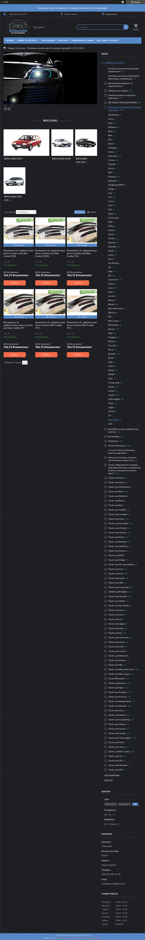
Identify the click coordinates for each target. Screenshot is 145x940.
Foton (111, 201)
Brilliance (112, 127)
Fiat (110, 197)
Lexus (111, 288)
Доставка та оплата (107, 40)
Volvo (110, 403)
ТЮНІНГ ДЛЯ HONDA (117, 592)
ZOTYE (111, 411)
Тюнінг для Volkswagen (119, 737)
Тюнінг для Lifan (116, 646)
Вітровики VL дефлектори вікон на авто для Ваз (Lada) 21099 (50, 253)
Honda (111, 238)
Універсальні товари (118, 90)
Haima (111, 230)
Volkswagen (114, 399)
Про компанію (112, 775)
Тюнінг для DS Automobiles (121, 564)
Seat (110, 378)
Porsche (112, 345)
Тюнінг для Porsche (117, 696)
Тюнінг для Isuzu (116, 610)
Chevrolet (112, 156)
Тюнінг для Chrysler (117, 528)
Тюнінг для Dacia (116, 537)
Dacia (110, 168)
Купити (15, 283)
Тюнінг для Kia (115, 633)
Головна (9, 40)
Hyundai (112, 246)
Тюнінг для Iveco (116, 614)
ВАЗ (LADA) (113, 419)
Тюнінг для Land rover (118, 637)
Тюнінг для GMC (115, 582)
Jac (109, 267)
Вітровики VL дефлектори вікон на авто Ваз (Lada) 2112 (82, 325)
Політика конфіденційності (90, 938)
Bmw (110, 131)
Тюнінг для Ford (115, 573)
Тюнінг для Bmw (116, 491)
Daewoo (112, 176)
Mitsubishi (113, 325)
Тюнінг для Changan (117, 514)
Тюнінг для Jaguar (116, 623)
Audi (110, 123)
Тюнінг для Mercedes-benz (121, 669)
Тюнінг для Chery (116, 519)
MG (109, 316)
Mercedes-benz (115, 308)
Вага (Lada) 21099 (61, 158)
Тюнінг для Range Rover (119, 701)
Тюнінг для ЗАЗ (115, 760)
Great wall (113, 217)
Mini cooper (113, 320)
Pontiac (111, 341)
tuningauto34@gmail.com (113, 883)
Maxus (111, 300)
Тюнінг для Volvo (116, 747)
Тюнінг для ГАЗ (115, 756)
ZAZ (110, 423)
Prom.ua (86, 935)
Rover (110, 358)
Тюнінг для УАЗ (115, 769)
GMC (110, 222)
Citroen (111, 160)
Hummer (112, 242)
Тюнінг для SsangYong (119, 719)
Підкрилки (113, 441)
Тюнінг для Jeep (115, 628)
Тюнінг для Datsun (117, 550)
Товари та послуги (27, 40)
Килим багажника (117, 445)
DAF (110, 172)
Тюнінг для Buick (116, 500)
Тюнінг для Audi (115, 477)
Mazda (111, 304)
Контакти (63, 40)
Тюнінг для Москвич (118, 765)
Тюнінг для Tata (116, 742)
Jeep (110, 271)
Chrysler (112, 164)
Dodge (111, 189)
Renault (112, 353)
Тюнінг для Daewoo (117, 541)
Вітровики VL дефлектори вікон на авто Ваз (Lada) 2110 (50, 325)
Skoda (111, 370)
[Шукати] (126, 27)
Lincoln (111, 296)
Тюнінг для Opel (115, 687)
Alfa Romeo (113, 114)
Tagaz (111, 407)
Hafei (110, 226)
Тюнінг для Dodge (116, 560)
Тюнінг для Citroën (117, 532)
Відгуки (108, 780)
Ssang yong (113, 382)
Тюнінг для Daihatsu (118, 546)
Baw (110, 135)
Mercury (112, 312)
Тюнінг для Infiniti (116, 601)
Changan (112, 147)
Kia (109, 275)
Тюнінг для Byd (115, 505)
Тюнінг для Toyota (117, 733)
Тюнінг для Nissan (117, 683)
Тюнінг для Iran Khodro (119, 605)
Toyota (111, 395)
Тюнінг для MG (115, 665)
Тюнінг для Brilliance (118, 496)
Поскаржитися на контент (66, 938)
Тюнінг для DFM (115, 555)
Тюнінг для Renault (117, 706)
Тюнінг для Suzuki (116, 728)
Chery (110, 152)
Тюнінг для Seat (116, 710)
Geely (110, 213)
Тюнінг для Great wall (118, 587)
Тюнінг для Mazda (116, 660)
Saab (110, 362)
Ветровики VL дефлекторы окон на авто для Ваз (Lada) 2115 (18, 325)
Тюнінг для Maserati (118, 655)
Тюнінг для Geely (116, 578)
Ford (110, 205)
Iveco (110, 259)
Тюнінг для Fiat (115, 569)
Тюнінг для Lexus (116, 642)
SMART (111, 374)
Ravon (111, 349)
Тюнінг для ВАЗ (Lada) (118, 751)
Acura (111, 119)
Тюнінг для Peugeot (117, 692)
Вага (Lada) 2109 (13, 158)
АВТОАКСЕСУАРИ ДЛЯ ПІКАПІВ (122, 102)
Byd (110, 139)
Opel (110, 333)
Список (93, 212)
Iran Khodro (113, 263)
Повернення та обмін (82, 40)
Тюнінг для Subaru (117, 724)
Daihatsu (112, 180)
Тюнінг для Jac (115, 619)
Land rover (113, 279)
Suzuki (111, 391)
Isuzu (110, 255)
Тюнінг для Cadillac (117, 509)
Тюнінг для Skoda (116, 715)
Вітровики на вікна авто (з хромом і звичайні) (49, 48)
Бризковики (114, 436)
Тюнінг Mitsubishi (116, 678)
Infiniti (111, 250)
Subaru (111, 386)
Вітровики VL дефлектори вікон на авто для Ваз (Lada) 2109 (18, 253)
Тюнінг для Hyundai (117, 596)
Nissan (111, 329)
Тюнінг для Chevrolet (118, 523)
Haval (110, 234)
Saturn (111, 366)
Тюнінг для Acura (116, 482)
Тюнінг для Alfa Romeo (119, 487)
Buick (110, 143)
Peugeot (112, 337)
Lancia (111, 283)
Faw (110, 193)
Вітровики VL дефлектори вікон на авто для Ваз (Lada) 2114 (82, 253)
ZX (109, 415)
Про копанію (48, 40)
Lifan (110, 292)
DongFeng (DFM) (116, 184)
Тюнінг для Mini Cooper (119, 674)
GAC (110, 209)
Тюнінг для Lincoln (117, 651)
